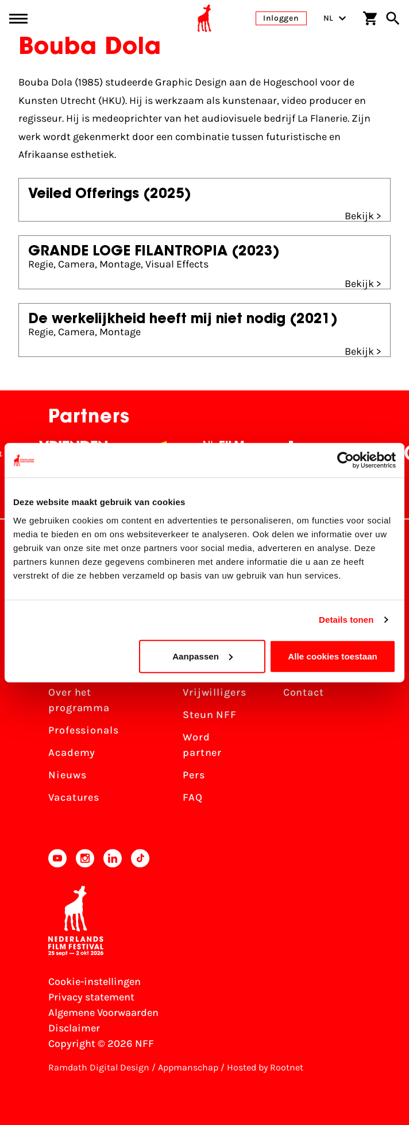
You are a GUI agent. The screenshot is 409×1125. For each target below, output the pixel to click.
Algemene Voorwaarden (103, 1012)
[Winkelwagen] (370, 18)
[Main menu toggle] (18, 19)
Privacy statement (91, 997)
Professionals (83, 730)
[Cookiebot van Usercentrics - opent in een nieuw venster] (345, 460)
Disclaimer (74, 1028)
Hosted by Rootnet (265, 1067)
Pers (194, 775)
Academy (71, 752)
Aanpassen (202, 656)
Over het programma (79, 700)
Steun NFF (210, 714)
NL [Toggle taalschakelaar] (334, 18)
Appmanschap (188, 1067)
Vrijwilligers (214, 692)
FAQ (193, 797)
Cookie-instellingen (94, 981)
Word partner (202, 745)
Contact (303, 692)
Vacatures (73, 797)
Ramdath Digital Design (98, 1067)
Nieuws (67, 775)
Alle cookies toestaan (332, 656)
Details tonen (346, 619)
